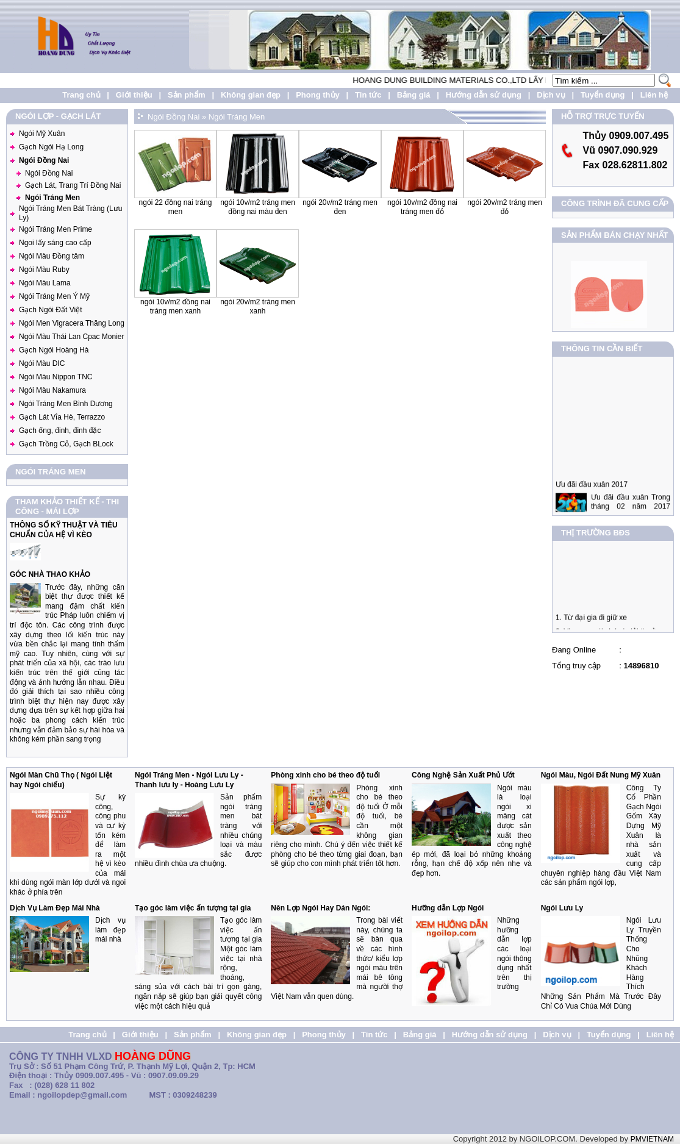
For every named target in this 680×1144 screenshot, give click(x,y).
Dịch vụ (551, 94)
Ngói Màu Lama (45, 283)
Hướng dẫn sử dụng (483, 94)
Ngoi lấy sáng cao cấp (55, 242)
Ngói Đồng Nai (44, 160)
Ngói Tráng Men (52, 197)
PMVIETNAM (652, 1139)
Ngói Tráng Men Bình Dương (66, 403)
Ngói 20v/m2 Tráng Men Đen (340, 207)
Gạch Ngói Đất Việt (50, 310)
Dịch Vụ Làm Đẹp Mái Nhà (55, 908)
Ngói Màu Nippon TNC (56, 377)
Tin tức (368, 94)
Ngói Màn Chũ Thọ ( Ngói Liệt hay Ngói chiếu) (61, 780)
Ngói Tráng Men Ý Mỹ (54, 296)
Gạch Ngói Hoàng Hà (53, 350)
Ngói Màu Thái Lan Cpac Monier (71, 336)
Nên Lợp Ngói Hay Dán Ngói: (320, 908)
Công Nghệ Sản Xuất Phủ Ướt (463, 775)
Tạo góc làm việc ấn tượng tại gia (193, 908)
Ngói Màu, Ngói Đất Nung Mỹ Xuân (600, 775)
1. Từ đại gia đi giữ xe (591, 624)
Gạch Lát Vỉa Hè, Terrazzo (62, 417)
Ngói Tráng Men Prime (55, 229)
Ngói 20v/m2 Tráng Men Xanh (257, 307)
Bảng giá (414, 94)
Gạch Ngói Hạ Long (51, 147)
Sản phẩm (187, 94)
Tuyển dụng (603, 94)
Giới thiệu (134, 94)
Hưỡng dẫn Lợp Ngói (448, 908)
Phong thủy (318, 94)
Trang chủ (81, 94)
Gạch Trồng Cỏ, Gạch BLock (66, 444)
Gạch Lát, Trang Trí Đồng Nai (73, 185)
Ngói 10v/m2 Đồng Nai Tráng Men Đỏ (422, 207)
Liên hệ (654, 94)
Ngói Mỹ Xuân (42, 133)
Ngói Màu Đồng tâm (51, 256)
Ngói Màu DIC (42, 363)
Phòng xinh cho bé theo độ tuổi (325, 775)
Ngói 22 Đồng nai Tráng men (175, 207)
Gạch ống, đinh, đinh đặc (60, 430)
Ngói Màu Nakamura (52, 390)
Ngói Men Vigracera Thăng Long (71, 323)
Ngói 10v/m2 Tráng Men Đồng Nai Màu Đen (257, 207)
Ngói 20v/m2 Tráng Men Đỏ (504, 207)
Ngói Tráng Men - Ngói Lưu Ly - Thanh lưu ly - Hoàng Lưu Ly (189, 780)
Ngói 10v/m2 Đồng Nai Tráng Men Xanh (175, 307)
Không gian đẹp (251, 94)
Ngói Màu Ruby (44, 269)
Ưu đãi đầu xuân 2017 (592, 497)
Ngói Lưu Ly (562, 908)
